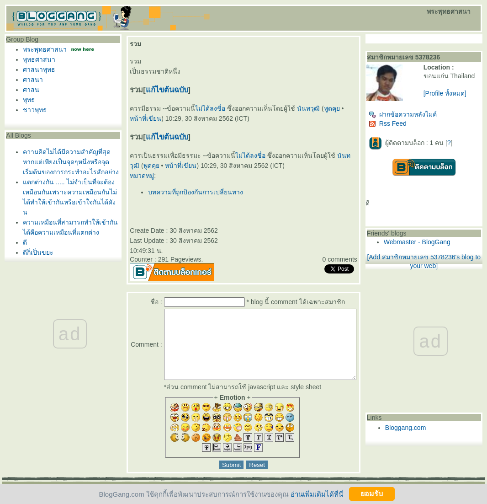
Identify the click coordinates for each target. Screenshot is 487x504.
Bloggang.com (422, 431)
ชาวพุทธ (35, 109)
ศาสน (31, 89)
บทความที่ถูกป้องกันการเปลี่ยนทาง (192, 192)
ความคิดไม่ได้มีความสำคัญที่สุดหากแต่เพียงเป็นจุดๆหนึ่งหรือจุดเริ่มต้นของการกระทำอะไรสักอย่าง (71, 162)
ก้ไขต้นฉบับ (164, 90)
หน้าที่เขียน (156, 165)
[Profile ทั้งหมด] (455, 100)
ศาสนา (33, 79)
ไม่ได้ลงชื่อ (207, 108)
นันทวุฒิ (305, 108)
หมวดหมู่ (139, 175)
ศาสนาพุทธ (39, 69)
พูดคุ (329, 108)
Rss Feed (404, 127)
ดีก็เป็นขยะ (38, 252)
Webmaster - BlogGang (433, 245)
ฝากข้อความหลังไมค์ (419, 118)
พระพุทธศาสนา (45, 49)
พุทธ (29, 99)
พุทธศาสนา (39, 59)
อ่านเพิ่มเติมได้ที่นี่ (317, 494)
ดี (25, 242)
